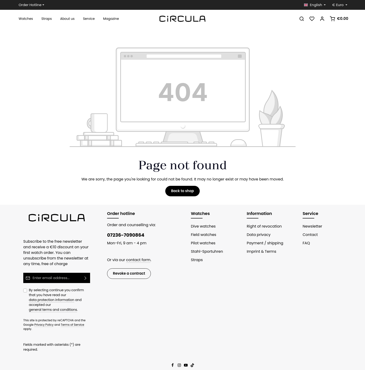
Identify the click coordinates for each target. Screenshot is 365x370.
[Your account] (324, 19)
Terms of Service (58, 321)
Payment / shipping (262, 245)
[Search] (303, 19)
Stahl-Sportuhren (205, 253)
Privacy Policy (32, 321)
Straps (196, 261)
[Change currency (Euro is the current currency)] (340, 5)
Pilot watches (202, 245)
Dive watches (202, 228)
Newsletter (311, 228)
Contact (309, 236)
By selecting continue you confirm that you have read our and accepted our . (59, 299)
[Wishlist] (313, 19)
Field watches (202, 236)
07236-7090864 (123, 236)
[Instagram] (179, 353)
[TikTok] (192, 353)
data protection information (69, 296)
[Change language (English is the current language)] (317, 5)
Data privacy (257, 236)
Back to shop (182, 193)
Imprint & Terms (260, 253)
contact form (135, 261)
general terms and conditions (50, 306)
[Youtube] (186, 353)
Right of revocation (262, 228)
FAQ (306, 245)
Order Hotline (28, 5)
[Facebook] (173, 353)
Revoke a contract (127, 275)
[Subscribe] (85, 279)
